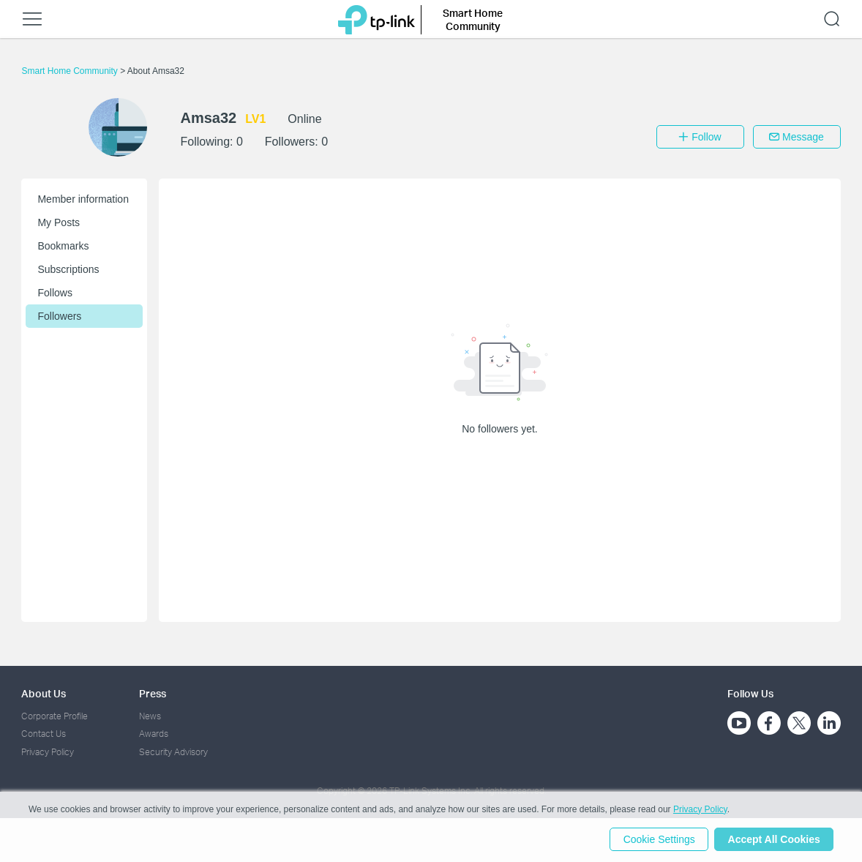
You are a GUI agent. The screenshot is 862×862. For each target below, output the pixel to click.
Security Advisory (173, 751)
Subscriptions (68, 269)
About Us (43, 693)
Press (152, 693)
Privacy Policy (47, 751)
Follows (54, 293)
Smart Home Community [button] (473, 19)
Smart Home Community (70, 71)
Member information (83, 199)
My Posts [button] (58, 222)
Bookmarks (63, 246)
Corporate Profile (54, 716)
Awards (153, 733)
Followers (59, 316)
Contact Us (43, 733)
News (150, 716)
